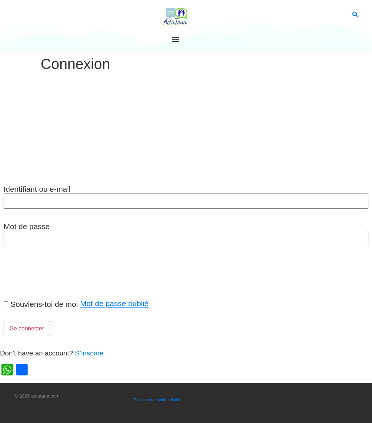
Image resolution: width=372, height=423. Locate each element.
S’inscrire (89, 353)
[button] (175, 39)
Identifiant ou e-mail (37, 189)
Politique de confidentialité (157, 400)
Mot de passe (27, 226)
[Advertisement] (186, 129)
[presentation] (55, 272)
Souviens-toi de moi (44, 304)
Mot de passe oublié (114, 303)
